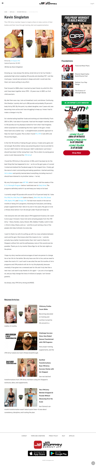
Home (6, 12)
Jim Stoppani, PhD (15, 60)
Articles (12, 12)
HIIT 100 (25, 182)
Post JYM (20, 197)
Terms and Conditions (38, 435)
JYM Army (27, 155)
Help (63, 435)
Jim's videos (8, 173)
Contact (24, 435)
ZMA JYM (37, 197)
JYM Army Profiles (22, 12)
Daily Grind (42, 185)
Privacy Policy (53, 435)
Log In (92, 3)
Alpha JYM (11, 200)
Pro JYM (38, 134)
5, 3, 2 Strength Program (12, 185)
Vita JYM (43, 197)
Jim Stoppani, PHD (48, 3)
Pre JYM (7, 197)
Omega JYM (22, 200)
